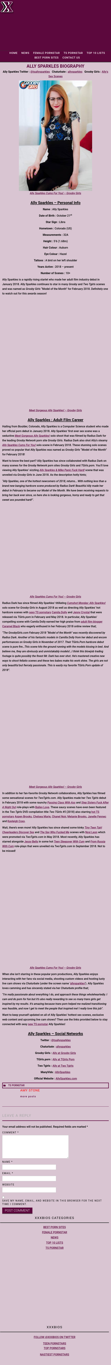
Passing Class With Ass (61, 802)
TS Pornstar (73, 53)
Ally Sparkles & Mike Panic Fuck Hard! (62, 470)
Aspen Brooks (23, 816)
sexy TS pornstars (40, 612)
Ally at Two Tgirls (62, 1065)
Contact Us (71, 57)
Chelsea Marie (42, 816)
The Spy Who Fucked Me (54, 832)
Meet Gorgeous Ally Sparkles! (32, 435)
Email (7, 1173)
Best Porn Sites (46, 57)
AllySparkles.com (66, 1078)
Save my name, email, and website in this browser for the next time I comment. (52, 1202)
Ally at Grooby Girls (64, 1053)
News (25, 53)
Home (13, 53)
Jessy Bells (31, 841)
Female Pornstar (46, 53)
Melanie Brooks (76, 816)
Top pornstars (54, 1348)
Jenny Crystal (81, 612)
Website (8, 1184)
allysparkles (75, 71)
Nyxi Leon (91, 832)
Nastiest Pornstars (54, 1354)
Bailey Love (42, 807)
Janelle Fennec (97, 816)
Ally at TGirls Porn (63, 1059)
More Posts (28, 1096)
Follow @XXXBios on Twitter (54, 1337)
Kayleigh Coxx (16, 821)
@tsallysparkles (40, 71)
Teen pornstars (54, 1343)
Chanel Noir (59, 816)
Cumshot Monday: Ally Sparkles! (86, 603)
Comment (10, 1132)
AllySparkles (62, 1072)
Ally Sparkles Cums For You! (19, 445)
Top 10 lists (96, 53)
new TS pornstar (38, 1024)
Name (7, 1161)
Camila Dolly (59, 612)
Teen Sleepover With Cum (69, 841)
